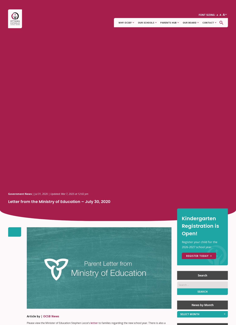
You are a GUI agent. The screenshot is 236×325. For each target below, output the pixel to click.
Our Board (191, 22)
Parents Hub (169, 22)
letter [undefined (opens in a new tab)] (94, 323)
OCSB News (51, 316)
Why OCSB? (126, 22)
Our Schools (147, 22)
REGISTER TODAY (200, 256)
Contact (209, 22)
